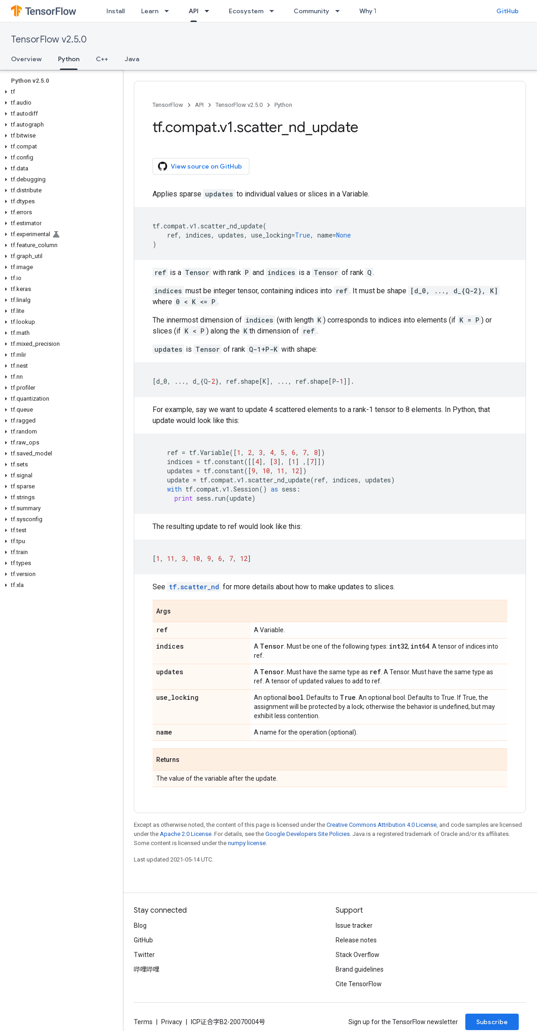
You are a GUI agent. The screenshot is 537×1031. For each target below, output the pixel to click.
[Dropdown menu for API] (210, 11)
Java (132, 59)
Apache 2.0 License (185, 833)
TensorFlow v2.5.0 (49, 39)
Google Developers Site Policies (307, 833)
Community (311, 11)
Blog (140, 925)
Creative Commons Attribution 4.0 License (381, 824)
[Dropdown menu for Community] (340, 11)
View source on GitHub (200, 166)
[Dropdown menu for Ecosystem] (274, 11)
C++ (102, 59)
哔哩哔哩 (146, 969)
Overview (26, 59)
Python (283, 104)
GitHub (507, 11)
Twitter (144, 954)
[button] (59, 91)
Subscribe (492, 1022)
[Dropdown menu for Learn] (169, 11)
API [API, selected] (194, 11)
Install (115, 11)
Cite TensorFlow (359, 984)
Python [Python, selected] (68, 59)
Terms (143, 1022)
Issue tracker (354, 925)
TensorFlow (168, 104)
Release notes (356, 940)
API (199, 104)
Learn (149, 11)
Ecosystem (246, 11)
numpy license (247, 843)
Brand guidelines (360, 969)
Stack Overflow (357, 954)
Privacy (171, 1022)
